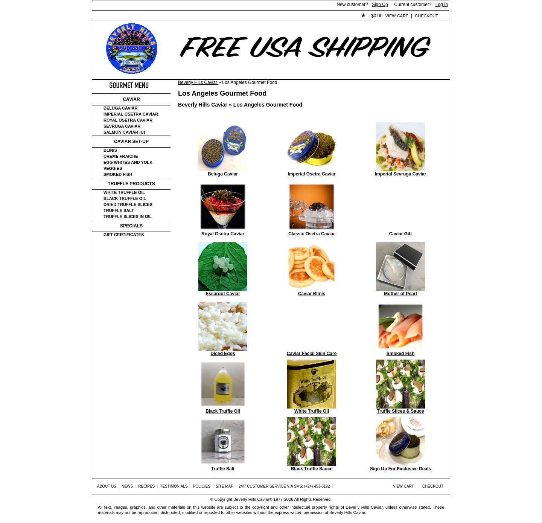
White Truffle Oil (124, 192)
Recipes (146, 486)
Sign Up (380, 4)
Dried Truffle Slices (128, 204)
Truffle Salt (119, 210)
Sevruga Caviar (122, 126)
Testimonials (228, 16)
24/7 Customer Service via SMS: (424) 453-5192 (284, 486)
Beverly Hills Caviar (198, 82)
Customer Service (178, 16)
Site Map (224, 486)
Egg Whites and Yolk (128, 162)
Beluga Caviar (120, 108)
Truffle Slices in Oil (128, 216)
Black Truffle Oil (125, 198)
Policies (266, 16)
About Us (134, 16)
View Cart (396, 16)
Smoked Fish (118, 174)
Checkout (426, 16)
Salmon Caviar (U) (124, 132)
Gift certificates (124, 234)
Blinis (110, 150)
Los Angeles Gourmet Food (267, 105)
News (127, 486)
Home (104, 16)
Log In (441, 4)
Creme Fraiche (121, 156)
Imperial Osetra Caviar (131, 114)
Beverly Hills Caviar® (252, 499)
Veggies (113, 168)
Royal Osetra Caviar (128, 120)
